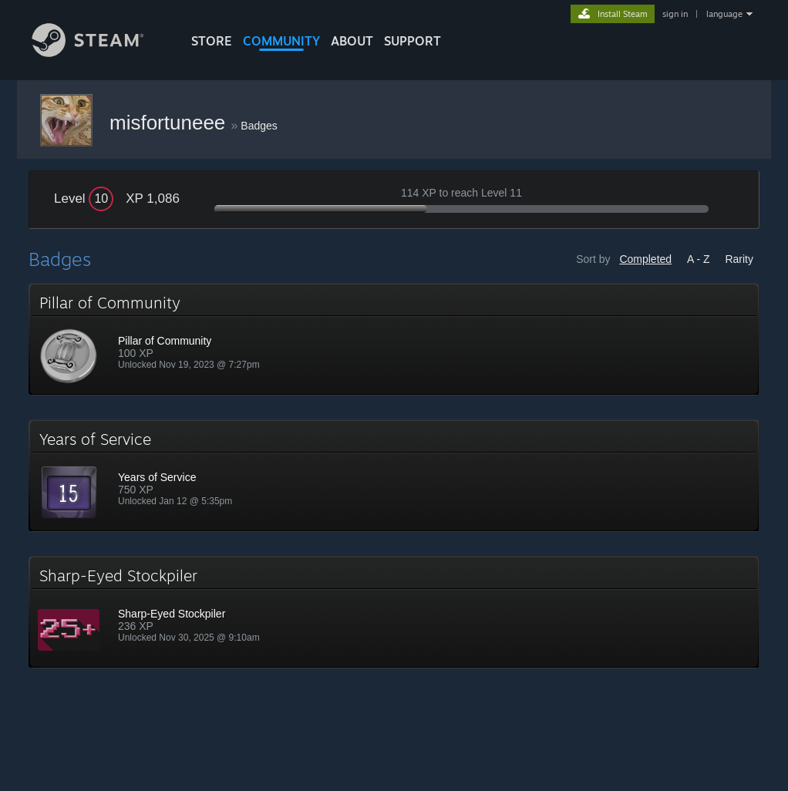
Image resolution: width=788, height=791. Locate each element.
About (352, 41)
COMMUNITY (281, 41)
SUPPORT (412, 41)
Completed (645, 259)
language (724, 13)
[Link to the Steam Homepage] (99, 52)
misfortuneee (170, 122)
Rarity (739, 259)
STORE (211, 41)
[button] (394, 339)
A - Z (698, 259)
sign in (675, 13)
